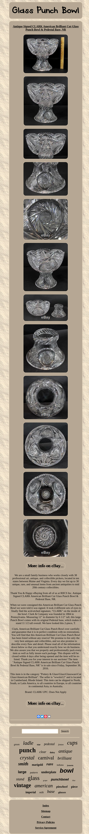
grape (45, 780)
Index (45, 805)
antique (65, 751)
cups (72, 742)
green (16, 744)
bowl (66, 770)
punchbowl (60, 779)
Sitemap (45, 811)
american (44, 785)
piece (74, 786)
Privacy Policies (46, 822)
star (39, 744)
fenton (61, 744)
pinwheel (62, 786)
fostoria (70, 765)
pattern (34, 772)
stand (20, 779)
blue (73, 780)
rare (50, 764)
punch (27, 750)
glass (33, 778)
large (22, 772)
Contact (45, 816)
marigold (37, 764)
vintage (22, 785)
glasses (62, 792)
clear (42, 752)
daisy (52, 752)
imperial (31, 792)
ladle (28, 743)
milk (41, 792)
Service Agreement (45, 827)
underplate (48, 772)
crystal (27, 757)
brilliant (65, 758)
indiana (60, 765)
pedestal (49, 744)
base (51, 791)
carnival (46, 757)
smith (23, 763)
